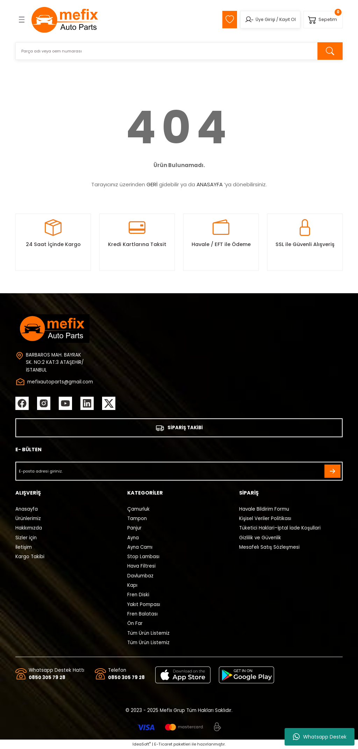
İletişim (23, 547)
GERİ (152, 184)
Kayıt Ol (287, 19)
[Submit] (332, 471)
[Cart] (323, 19)
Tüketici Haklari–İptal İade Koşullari (280, 528)
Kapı (132, 585)
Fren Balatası (142, 614)
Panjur (134, 528)
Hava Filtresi (141, 566)
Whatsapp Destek (319, 737)
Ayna (133, 537)
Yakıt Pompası (143, 604)
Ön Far (135, 623)
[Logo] (65, 19)
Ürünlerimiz (28, 518)
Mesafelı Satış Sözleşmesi (269, 547)
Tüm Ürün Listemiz (148, 633)
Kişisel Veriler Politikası (265, 518)
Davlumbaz (140, 575)
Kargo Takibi (29, 556)
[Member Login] (249, 19)
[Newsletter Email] (179, 471)
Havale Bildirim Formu (264, 509)
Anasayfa (26, 509)
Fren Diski (138, 594)
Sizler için (26, 537)
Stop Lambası (143, 556)
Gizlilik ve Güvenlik (260, 537)
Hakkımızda (28, 528)
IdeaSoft (142, 744)
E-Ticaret (163, 744)
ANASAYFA (209, 184)
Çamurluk (138, 509)
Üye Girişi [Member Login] (265, 19)
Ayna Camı (139, 547)
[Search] (179, 51)
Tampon (137, 518)
